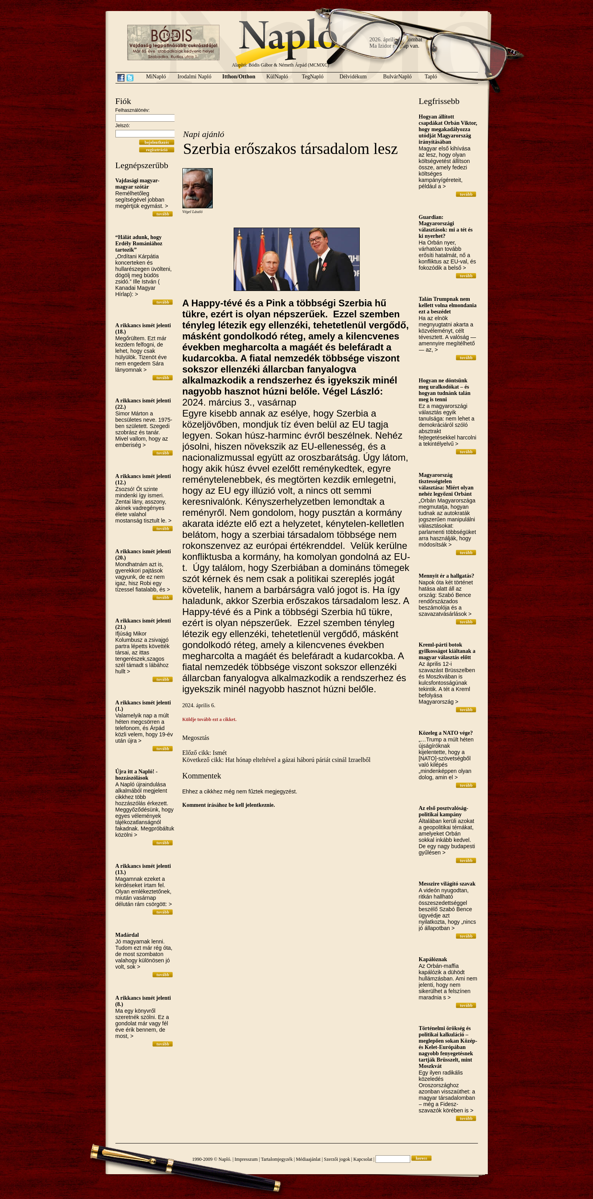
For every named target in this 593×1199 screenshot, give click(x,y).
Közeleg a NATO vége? (446, 733)
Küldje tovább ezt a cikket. (209, 719)
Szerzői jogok (337, 1159)
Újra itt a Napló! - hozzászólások (136, 775)
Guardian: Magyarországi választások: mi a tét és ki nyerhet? (446, 226)
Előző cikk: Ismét (204, 752)
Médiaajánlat (308, 1159)
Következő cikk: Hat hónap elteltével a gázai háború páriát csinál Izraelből (276, 759)
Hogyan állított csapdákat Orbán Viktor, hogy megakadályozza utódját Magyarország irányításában (448, 129)
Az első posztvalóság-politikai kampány (443, 811)
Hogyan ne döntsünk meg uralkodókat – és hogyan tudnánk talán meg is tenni (445, 390)
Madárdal (127, 935)
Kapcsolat (362, 1159)
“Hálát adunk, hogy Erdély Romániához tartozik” (138, 243)
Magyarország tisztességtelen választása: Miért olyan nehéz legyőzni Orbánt (446, 484)
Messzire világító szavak (447, 884)
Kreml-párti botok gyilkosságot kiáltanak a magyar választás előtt (447, 651)
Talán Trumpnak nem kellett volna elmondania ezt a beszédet (448, 305)
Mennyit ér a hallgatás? (446, 576)
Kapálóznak (433, 959)
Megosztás (195, 737)
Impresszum (246, 1159)
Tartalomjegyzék (276, 1159)
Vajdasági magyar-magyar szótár (137, 184)
